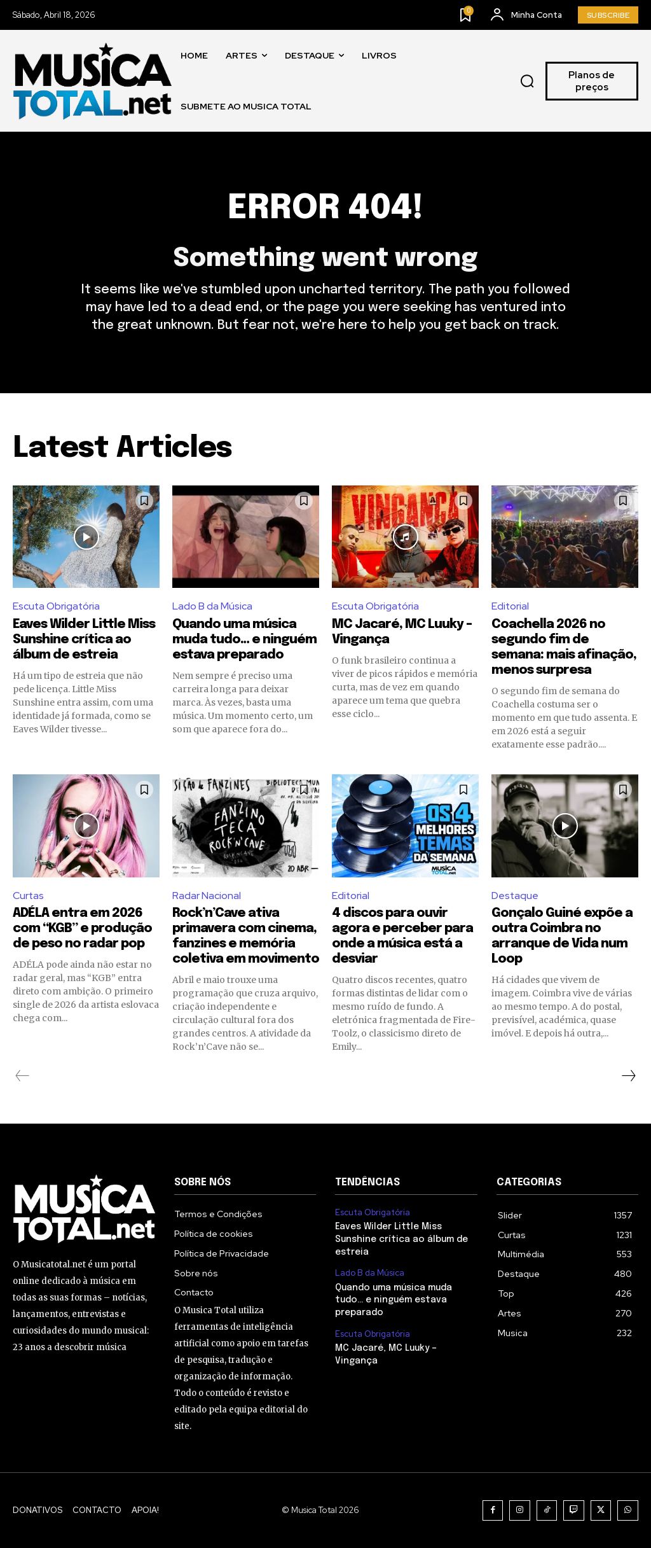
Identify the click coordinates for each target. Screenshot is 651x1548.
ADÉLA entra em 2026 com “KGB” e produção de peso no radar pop (82, 929)
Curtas (29, 895)
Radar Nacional (206, 895)
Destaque (515, 895)
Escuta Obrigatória (57, 606)
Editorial (510, 606)
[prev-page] (22, 1076)
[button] (527, 81)
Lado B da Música (212, 606)
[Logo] (92, 81)
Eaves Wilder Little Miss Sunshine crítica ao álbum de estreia (84, 640)
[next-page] (628, 1076)
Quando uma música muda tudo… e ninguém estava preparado (244, 640)
